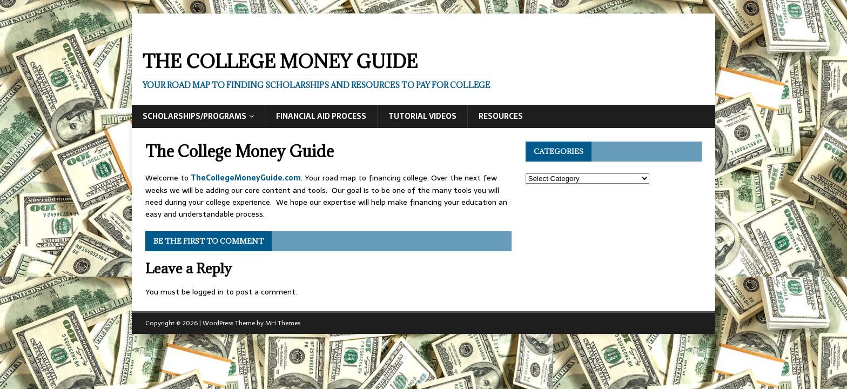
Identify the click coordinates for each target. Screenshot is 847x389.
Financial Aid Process (321, 116)
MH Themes (282, 323)
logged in (208, 292)
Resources (501, 116)
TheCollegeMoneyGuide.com (246, 178)
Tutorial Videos (422, 116)
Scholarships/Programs (194, 116)
